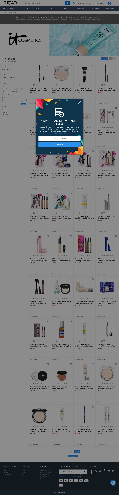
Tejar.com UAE (59, 133)
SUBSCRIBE (59, 145)
